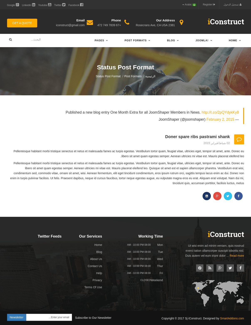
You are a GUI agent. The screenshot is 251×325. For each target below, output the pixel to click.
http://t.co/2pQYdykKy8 (220, 112)
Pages (99, 40)
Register (209, 4)
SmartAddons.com (232, 318)
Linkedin (28, 5)
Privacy (97, 280)
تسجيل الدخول (232, 4)
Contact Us (95, 266)
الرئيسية (150, 76)
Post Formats (136, 40)
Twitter (60, 5)
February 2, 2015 (220, 119)
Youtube (44, 5)
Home (233, 40)
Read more (237, 255)
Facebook (75, 5)
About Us (96, 259)
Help (99, 273)
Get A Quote (22, 23)
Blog (171, 40)
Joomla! (201, 40)
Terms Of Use (93, 287)
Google (13, 5)
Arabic (189, 4)
